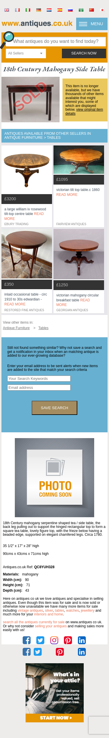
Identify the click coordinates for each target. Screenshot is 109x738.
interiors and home (48, 614)
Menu (97, 23)
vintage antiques (30, 610)
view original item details (84, 111)
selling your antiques (51, 626)
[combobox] (26, 53)
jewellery (87, 610)
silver (49, 610)
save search (54, 408)
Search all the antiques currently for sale (34, 622)
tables (59, 610)
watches (72, 610)
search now (84, 53)
